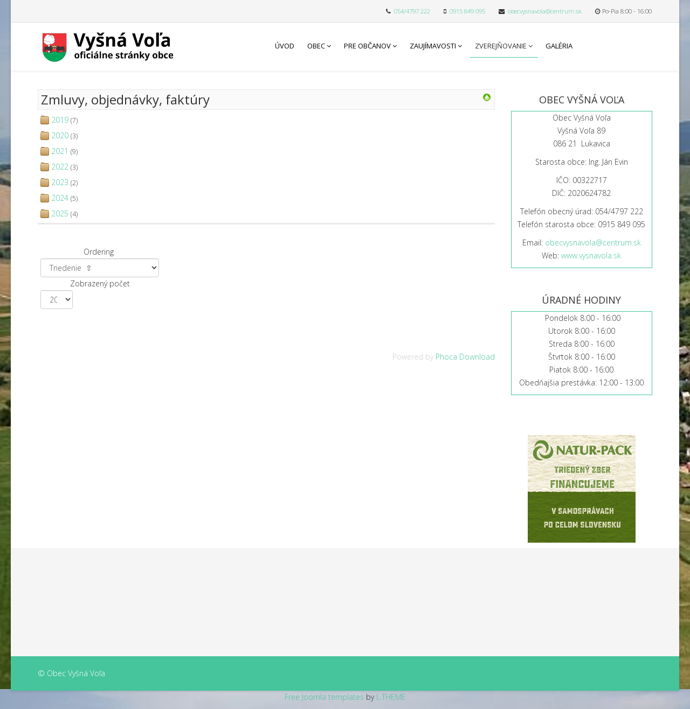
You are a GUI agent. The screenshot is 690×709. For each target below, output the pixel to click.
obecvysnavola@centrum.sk (545, 11)
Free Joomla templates (324, 697)
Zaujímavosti (433, 46)
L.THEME (391, 697)
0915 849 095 (467, 11)
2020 (59, 135)
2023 (59, 182)
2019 (59, 120)
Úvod (284, 46)
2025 (59, 213)
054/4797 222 (412, 11)
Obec (316, 46)
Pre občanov (367, 46)
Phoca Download (465, 357)
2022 (59, 167)
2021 (59, 151)
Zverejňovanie (501, 46)
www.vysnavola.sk (591, 255)
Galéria (559, 46)
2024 (59, 198)
